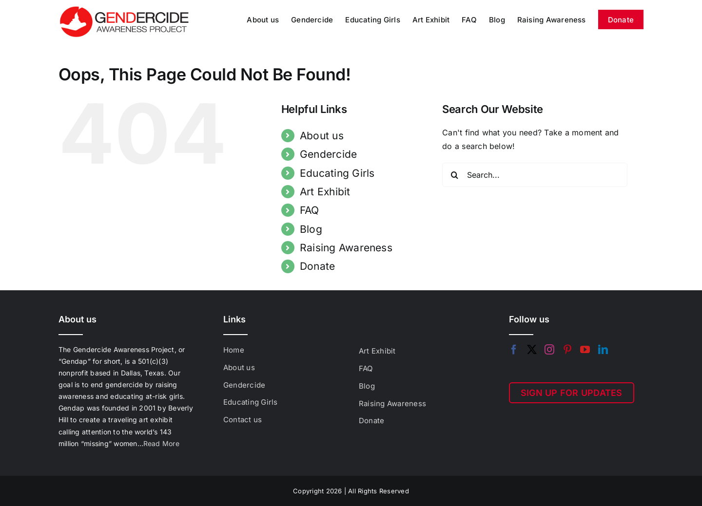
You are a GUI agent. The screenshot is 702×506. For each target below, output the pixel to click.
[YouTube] (585, 350)
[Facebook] (514, 350)
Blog (311, 229)
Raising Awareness (346, 248)
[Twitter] (532, 350)
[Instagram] (549, 350)
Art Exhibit (325, 192)
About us (322, 136)
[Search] (454, 175)
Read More (161, 443)
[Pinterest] (567, 350)
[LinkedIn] (603, 350)
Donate (317, 266)
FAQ (309, 210)
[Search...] (534, 175)
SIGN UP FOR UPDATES (572, 393)
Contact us (242, 419)
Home (233, 350)
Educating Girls (337, 173)
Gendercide (328, 154)
